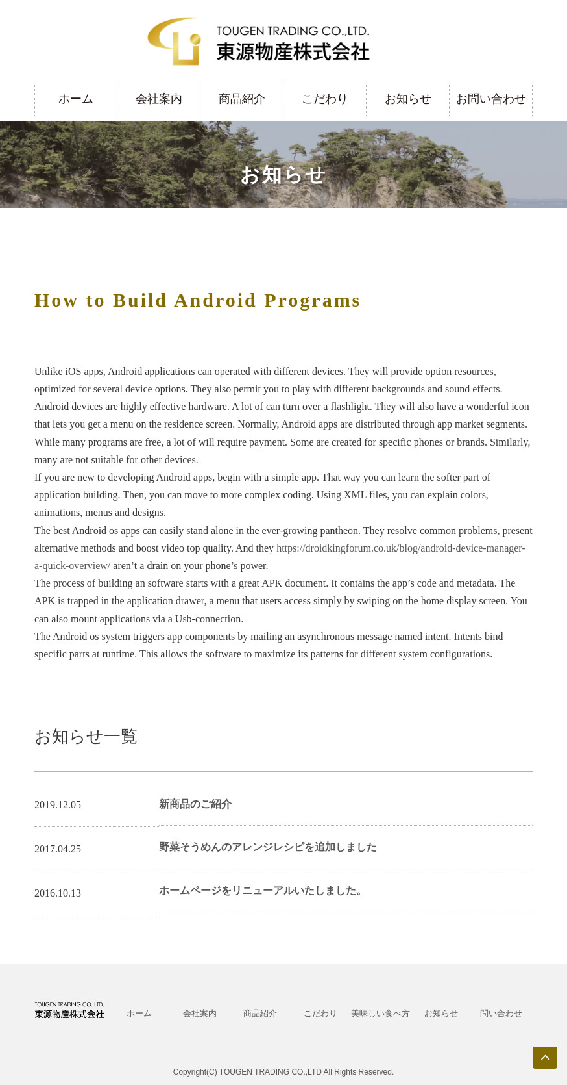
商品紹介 (242, 98)
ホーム (75, 98)
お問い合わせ (491, 98)
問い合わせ (501, 1013)
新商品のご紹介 (195, 804)
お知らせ (408, 98)
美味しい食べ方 (380, 1013)
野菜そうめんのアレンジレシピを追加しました (268, 846)
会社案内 (159, 98)
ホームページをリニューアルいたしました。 (263, 890)
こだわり (325, 98)
